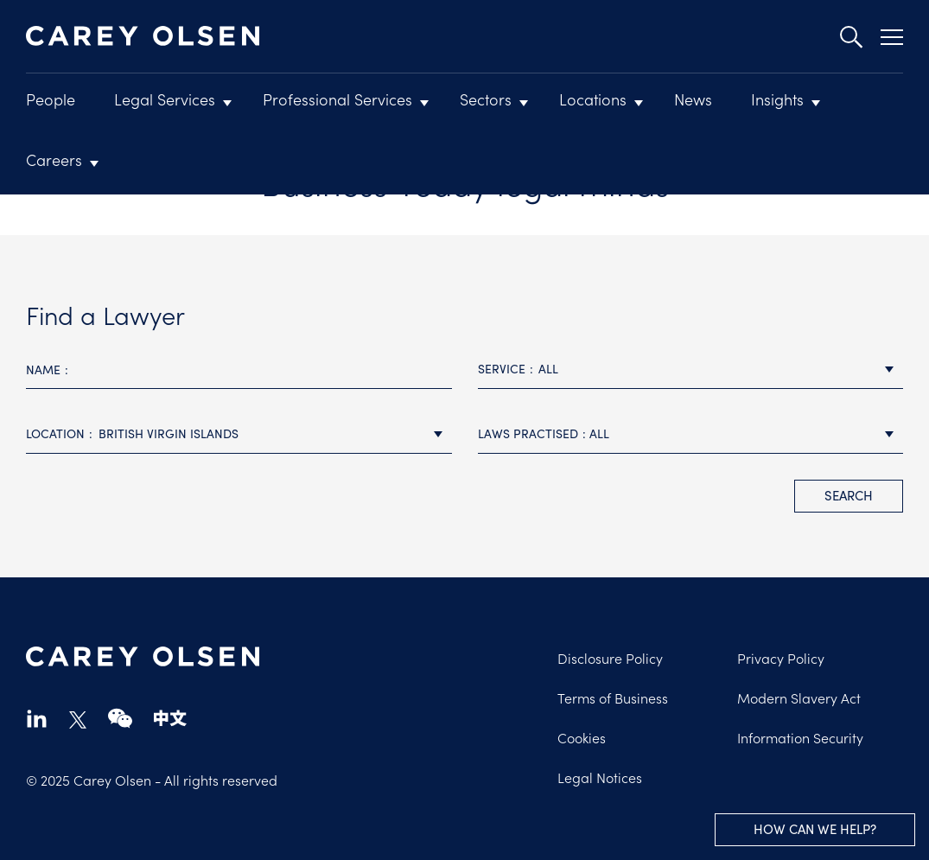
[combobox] (691, 369)
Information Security (800, 737)
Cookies (581, 737)
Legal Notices (599, 777)
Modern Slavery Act (799, 697)
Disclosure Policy (610, 657)
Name (43, 369)
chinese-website (170, 718)
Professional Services (337, 99)
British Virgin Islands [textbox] (169, 433)
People (50, 99)
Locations (593, 99)
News (693, 99)
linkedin (37, 718)
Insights (777, 99)
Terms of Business (612, 697)
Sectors (486, 99)
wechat (120, 718)
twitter (77, 720)
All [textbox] (548, 368)
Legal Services (164, 99)
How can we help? (815, 829)
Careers (54, 159)
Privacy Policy (780, 657)
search (848, 495)
